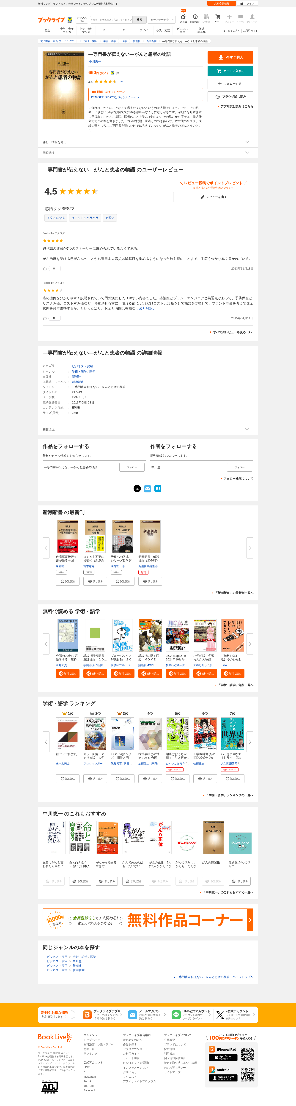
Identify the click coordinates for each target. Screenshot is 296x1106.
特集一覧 (89, 1049)
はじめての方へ (231, 30)
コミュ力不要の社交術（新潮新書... (93, 560)
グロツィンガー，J (95, 763)
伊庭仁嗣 (129, 763)
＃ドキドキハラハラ (85, 217)
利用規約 (169, 1053)
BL (105, 30)
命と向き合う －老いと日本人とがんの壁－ (79, 866)
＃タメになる (56, 217)
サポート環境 (131, 1058)
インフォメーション (135, 1067)
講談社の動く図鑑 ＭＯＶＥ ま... (148, 659)
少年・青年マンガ (67, 30)
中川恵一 (95, 61)
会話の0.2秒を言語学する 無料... (67, 657)
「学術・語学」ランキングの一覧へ (229, 795)
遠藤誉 (60, 566)
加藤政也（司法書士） (152, 763)
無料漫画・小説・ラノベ (99, 1044)
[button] (67, 581)
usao (224, 665)
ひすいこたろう (175, 763)
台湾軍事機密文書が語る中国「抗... (66, 560)
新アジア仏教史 (66, 754)
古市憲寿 (88, 566)
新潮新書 (78, 382)
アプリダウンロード (135, 1049)
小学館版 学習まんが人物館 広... (203, 659)
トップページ (92, 1040)
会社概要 (169, 1040)
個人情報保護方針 (175, 1058)
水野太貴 (61, 665)
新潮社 (76, 376)
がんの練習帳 (211, 862)
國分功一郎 (118, 566)
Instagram (90, 1076)
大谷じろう (200, 665)
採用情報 (169, 1049)
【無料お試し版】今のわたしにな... (231, 659)
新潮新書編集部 (148, 566)
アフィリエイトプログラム (139, 1081)
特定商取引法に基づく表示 (180, 1062)
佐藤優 (243, 763)
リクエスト (130, 1076)
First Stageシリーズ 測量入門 (122, 755)
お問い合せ (130, 1072)
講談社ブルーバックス (124, 665)
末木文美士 (63, 763)
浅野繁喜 (116, 763)
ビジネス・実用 (82, 366)
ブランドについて (175, 1044)
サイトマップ (172, 1072)
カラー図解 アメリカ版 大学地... (93, 757)
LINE (87, 1067)
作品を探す (130, 1044)
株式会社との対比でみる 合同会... (148, 757)
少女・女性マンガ (86, 30)
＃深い (109, 217)
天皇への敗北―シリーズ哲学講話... (121, 560)
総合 (47, 30)
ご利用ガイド (250, 30)
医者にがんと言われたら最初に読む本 (53, 866)
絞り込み (82, 20)
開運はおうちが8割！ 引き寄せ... (177, 755)
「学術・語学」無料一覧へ (235, 685)
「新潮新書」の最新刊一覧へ (234, 593)
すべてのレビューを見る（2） (233, 332)
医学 (92, 371)
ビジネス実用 (182, 30)
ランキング (90, 1053)
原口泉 (213, 665)
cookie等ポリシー (175, 1067)
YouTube (89, 1085)
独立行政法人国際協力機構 (182, 665)
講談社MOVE (146, 665)
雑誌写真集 (201, 30)
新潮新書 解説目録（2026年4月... (148, 560)
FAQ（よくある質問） (137, 1062)
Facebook (90, 1090)
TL (124, 30)
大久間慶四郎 (229, 763)
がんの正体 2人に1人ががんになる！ (160, 866)
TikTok (87, 1081)
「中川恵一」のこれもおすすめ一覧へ (228, 892)
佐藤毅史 (198, 763)
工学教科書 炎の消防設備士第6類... (204, 757)
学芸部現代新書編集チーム (99, 665)
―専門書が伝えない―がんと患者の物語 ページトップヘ (213, 977)
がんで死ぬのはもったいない (132, 864)
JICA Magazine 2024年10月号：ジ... (177, 659)
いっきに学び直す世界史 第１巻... (231, 757)
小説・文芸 (163, 30)
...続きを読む (145, 308)
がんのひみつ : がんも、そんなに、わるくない (185, 866)
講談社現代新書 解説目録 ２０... (95, 657)
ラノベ (144, 30)
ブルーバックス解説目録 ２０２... (121, 659)
